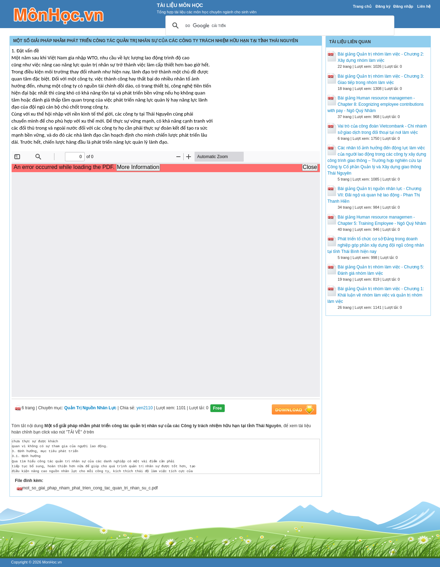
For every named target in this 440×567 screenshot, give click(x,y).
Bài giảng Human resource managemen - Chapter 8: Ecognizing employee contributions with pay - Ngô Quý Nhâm (376, 104)
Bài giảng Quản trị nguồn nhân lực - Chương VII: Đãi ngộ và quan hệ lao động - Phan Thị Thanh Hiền (374, 195)
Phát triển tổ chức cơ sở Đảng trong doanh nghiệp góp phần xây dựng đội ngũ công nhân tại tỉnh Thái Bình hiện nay (376, 245)
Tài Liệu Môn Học (180, 5)
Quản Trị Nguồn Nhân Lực (90, 407)
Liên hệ (424, 6)
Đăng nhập (403, 6)
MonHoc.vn (52, 562)
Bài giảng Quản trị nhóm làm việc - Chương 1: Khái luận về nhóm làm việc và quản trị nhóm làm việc (376, 295)
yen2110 (145, 407)
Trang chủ (362, 6)
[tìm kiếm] (278, 26)
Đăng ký (382, 6)
